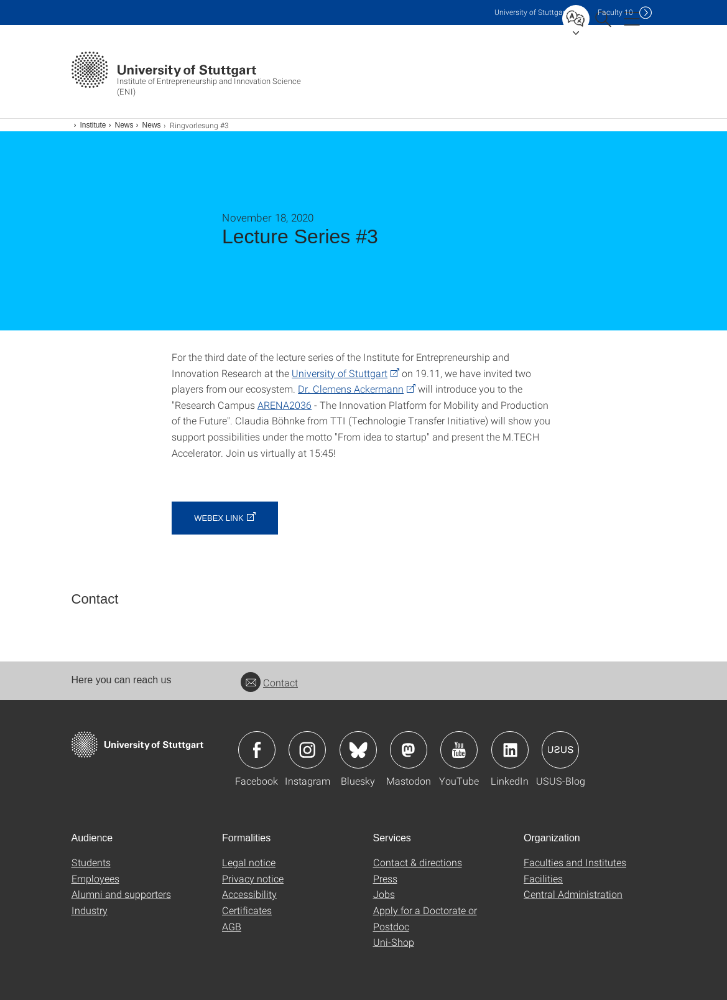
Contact (269, 682)
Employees (95, 878)
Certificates (247, 910)
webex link (218, 518)
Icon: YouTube (459, 750)
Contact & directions (417, 862)
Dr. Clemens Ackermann (351, 388)
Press (385, 878)
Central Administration (573, 893)
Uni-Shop (393, 941)
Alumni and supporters (121, 893)
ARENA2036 (284, 404)
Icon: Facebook (257, 750)
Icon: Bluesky (358, 750)
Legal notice (249, 862)
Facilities (543, 878)
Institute (93, 125)
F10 (615, 12)
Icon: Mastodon (408, 750)
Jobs (384, 893)
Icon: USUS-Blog (560, 750)
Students (91, 862)
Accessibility (249, 893)
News (124, 125)
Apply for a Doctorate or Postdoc (425, 918)
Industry (90, 910)
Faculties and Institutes (575, 862)
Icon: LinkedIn (510, 750)
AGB (231, 926)
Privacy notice (253, 878)
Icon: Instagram (307, 750)
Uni (531, 12)
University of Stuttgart (339, 373)
